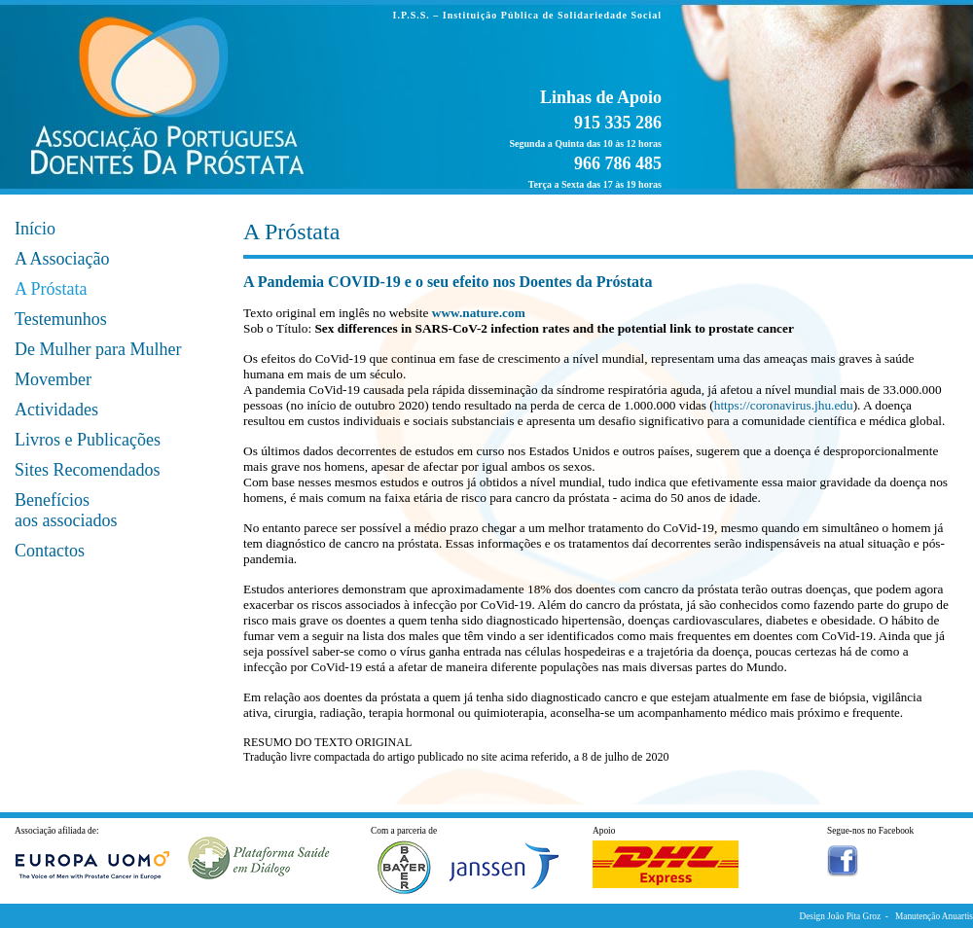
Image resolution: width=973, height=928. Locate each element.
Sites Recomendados (87, 470)
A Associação (62, 258)
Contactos (50, 550)
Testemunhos (61, 319)
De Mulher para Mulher (98, 349)
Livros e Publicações (88, 439)
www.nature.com (478, 312)
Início (35, 228)
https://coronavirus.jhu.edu (783, 405)
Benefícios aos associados (66, 510)
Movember (53, 379)
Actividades (56, 409)
